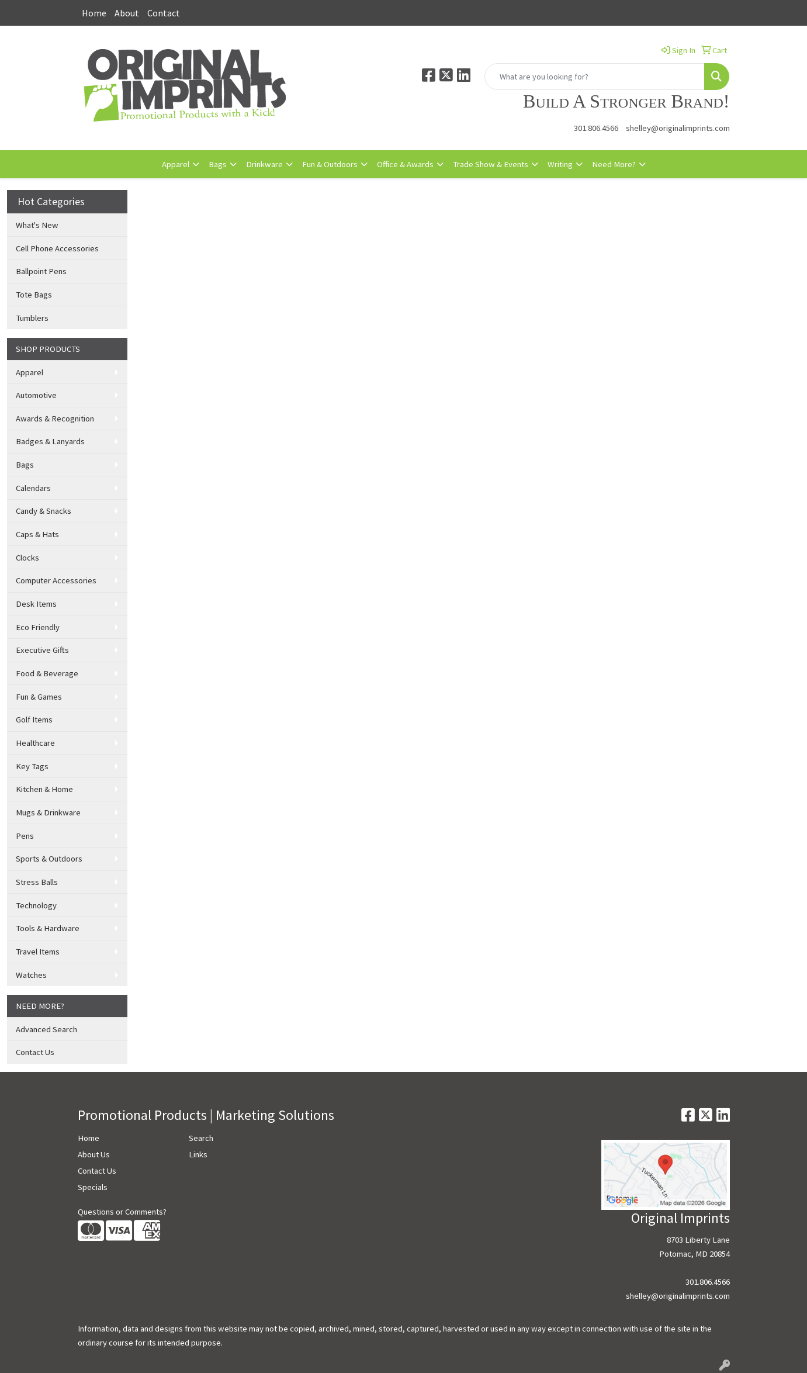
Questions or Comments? (122, 1211)
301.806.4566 (596, 128)
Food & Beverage (47, 673)
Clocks (27, 557)
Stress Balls (37, 882)
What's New (37, 225)
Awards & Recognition (55, 418)
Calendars (33, 488)
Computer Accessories (56, 580)
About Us (94, 1154)
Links (198, 1154)
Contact (163, 13)
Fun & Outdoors (330, 164)
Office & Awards (405, 164)
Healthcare (35, 743)
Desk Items (36, 604)
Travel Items (38, 951)
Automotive (36, 395)
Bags (218, 164)
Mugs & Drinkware (48, 812)
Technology (36, 905)
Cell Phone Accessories (57, 248)
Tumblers (32, 318)
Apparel (175, 164)
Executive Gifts (42, 650)
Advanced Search (46, 1029)
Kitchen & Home (44, 789)
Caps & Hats (37, 534)
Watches (31, 975)
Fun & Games (39, 696)
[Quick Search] (594, 76)
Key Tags (32, 766)
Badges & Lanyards (50, 441)
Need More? (614, 164)
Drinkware (264, 164)
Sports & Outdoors (49, 858)
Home (94, 13)
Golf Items (34, 719)
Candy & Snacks (43, 511)
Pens (25, 836)
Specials (93, 1187)
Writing (560, 164)
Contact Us (35, 1052)
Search (201, 1138)
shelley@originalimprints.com (678, 128)
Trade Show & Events (490, 164)
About (127, 13)
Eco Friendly (38, 627)
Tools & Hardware (47, 928)
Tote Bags (34, 294)
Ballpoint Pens (41, 271)
